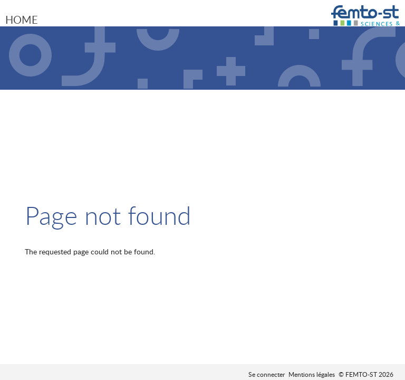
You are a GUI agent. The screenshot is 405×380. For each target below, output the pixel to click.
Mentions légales (311, 374)
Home (21, 19)
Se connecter (266, 374)
